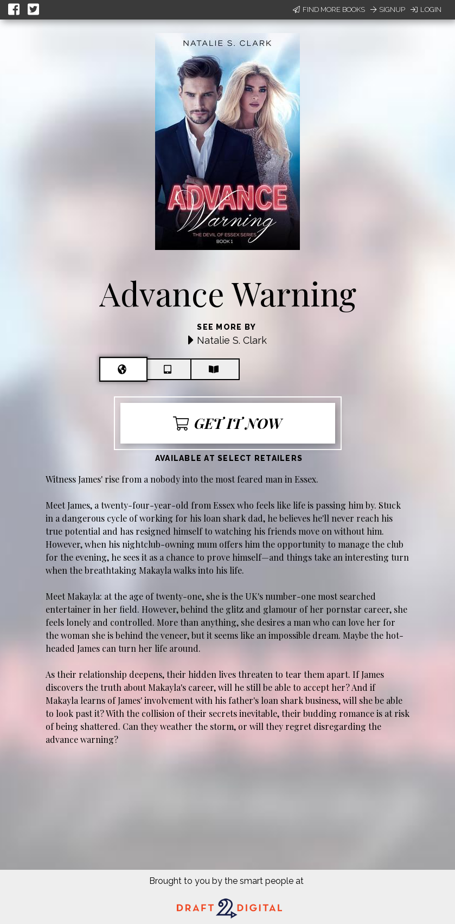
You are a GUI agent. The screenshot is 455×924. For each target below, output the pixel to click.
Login (426, 9)
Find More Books (329, 9)
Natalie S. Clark (232, 340)
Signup (387, 9)
